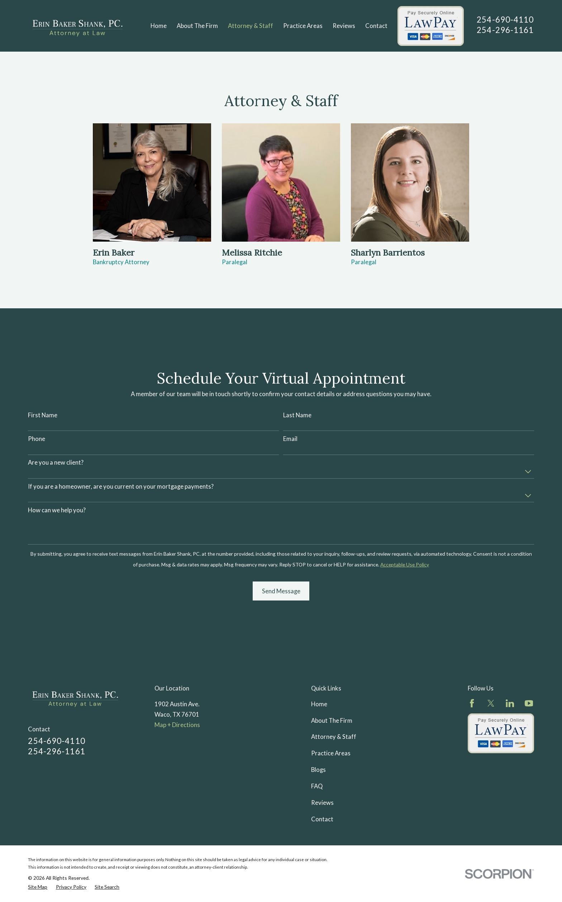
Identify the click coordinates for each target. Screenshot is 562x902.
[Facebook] (472, 703)
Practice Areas (331, 753)
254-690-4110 (505, 19)
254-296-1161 (505, 30)
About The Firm (331, 720)
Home (319, 704)
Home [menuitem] (159, 25)
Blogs (318, 769)
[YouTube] (529, 703)
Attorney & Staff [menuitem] (250, 25)
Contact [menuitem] (376, 25)
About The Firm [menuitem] (197, 25)
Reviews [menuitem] (344, 25)
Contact (322, 819)
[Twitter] (491, 703)
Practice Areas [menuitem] (303, 25)
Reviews (322, 802)
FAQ (317, 786)
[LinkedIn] (510, 703)
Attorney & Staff (333, 736)
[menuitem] (37, 887)
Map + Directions (177, 724)
